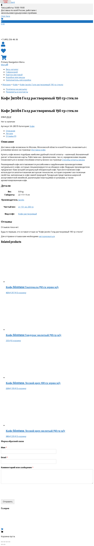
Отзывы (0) (11, 136)
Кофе (32, 126)
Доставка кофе (38, 150)
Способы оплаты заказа (73, 159)
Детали (9, 133)
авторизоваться (47, 236)
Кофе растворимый (27, 214)
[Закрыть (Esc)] (2, 541)
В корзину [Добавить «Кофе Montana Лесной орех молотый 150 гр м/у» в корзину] (21, 436)
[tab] (49, 131)
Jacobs (21, 200)
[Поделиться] (4, 541)
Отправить (8, 502)
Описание (10, 131)
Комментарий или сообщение (17, 467)
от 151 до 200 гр (26, 207)
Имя (4, 447)
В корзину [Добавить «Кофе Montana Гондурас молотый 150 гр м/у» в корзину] (16, 340)
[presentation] (19, 495)
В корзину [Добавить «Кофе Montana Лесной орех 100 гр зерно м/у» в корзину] (21, 388)
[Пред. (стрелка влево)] (2, 544)
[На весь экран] (7, 541)
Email (4, 457)
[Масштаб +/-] (9, 541)
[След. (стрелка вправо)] (4, 544)
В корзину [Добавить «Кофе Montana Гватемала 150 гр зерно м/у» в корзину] (21, 292)
